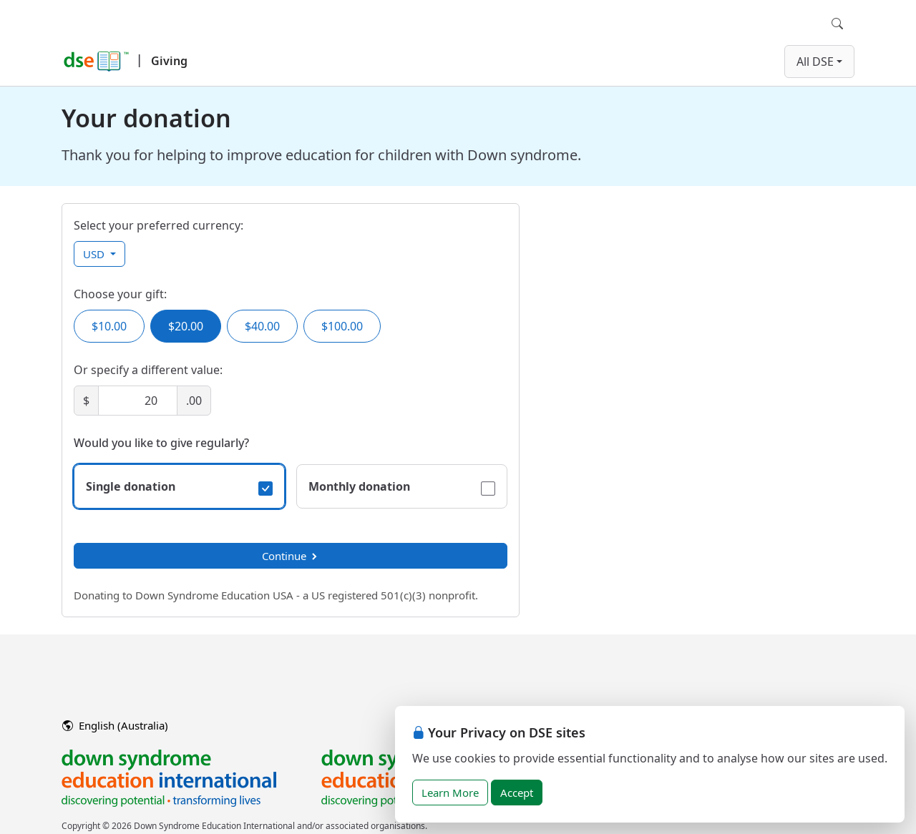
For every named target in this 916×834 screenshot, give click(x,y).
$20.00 (185, 326)
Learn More (450, 792)
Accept (516, 792)
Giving (169, 61)
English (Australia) (115, 725)
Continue (290, 556)
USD (95, 254)
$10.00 (109, 326)
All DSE (815, 61)
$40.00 (262, 326)
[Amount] (137, 401)
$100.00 (342, 326)
